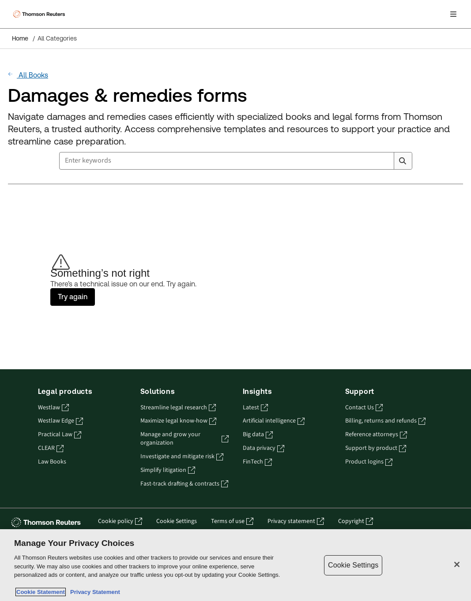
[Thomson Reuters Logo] (40, 14)
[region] (235, 565)
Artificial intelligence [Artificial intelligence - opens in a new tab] (274, 421)
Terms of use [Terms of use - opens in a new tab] (232, 521)
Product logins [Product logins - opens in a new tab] (368, 462)
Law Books (52, 462)
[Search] (402, 160)
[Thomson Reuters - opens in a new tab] (47, 522)
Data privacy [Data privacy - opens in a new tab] (263, 448)
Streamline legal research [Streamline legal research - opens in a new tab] (178, 408)
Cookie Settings (176, 521)
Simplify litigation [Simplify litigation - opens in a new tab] (167, 470)
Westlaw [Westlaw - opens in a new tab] (53, 408)
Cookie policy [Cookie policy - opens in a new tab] (120, 521)
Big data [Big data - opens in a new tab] (258, 434)
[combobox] (235, 161)
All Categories (57, 38)
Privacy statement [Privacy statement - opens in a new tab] (296, 521)
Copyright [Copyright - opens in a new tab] (355, 521)
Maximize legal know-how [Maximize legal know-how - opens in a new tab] (178, 421)
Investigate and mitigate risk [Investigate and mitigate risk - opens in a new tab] (181, 457)
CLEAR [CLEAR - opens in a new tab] (51, 448)
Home (20, 38)
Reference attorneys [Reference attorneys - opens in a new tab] (376, 434)
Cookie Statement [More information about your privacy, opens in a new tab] (40, 592)
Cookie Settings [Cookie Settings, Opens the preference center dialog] (353, 565)
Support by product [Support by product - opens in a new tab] (375, 448)
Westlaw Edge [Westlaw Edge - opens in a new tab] (60, 421)
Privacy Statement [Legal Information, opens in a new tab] (93, 592)
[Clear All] (386, 160)
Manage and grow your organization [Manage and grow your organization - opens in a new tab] (184, 438)
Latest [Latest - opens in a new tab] (255, 408)
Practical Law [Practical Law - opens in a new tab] (59, 434)
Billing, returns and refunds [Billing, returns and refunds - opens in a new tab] (385, 421)
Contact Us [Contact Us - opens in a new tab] (364, 408)
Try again (72, 297)
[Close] (457, 564)
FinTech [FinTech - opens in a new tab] (257, 462)
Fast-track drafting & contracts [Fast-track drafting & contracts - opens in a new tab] (184, 484)
